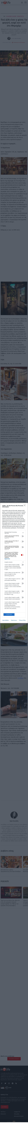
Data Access (14, 620)
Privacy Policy (22, 620)
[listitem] (14, 533)
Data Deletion (5, 620)
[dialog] (14, 563)
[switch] (22, 536)
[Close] (25, 505)
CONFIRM (9, 614)
